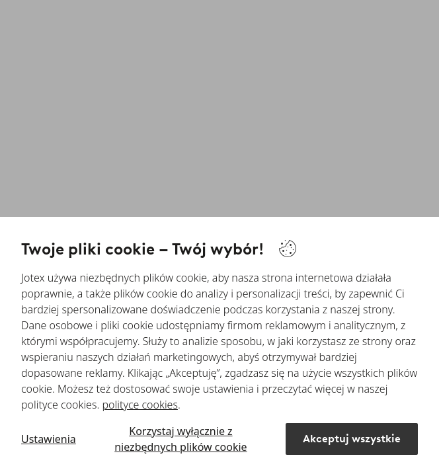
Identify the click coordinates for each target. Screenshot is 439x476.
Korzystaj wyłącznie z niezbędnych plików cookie (180, 439)
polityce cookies (140, 404)
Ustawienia (48, 439)
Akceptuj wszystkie (352, 438)
